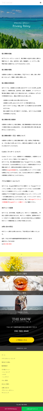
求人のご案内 (5, 384)
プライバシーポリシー (8, 390)
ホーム (3, 355)
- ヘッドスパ (5, 377)
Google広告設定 (11, 170)
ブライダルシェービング (8, 358)
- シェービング (6, 372)
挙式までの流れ (6, 362)
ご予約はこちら (21, 340)
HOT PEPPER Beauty (11, 409)
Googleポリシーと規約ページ (17, 202)
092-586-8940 (8, 244)
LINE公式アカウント (32, 409)
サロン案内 (5, 380)
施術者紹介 (5, 366)
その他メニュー (6, 369)
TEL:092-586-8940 (21, 404)
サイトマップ (5, 393)
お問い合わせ (5, 388)
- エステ (4, 374)
